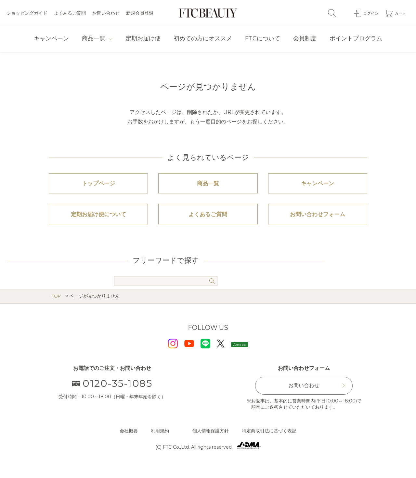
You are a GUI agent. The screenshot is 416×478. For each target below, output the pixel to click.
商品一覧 (93, 38)
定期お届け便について (98, 223)
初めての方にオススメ (203, 38)
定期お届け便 (143, 38)
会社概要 (129, 442)
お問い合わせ (106, 13)
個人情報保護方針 (210, 442)
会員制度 (305, 38)
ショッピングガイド (26, 13)
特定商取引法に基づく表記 (269, 442)
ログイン (367, 13)
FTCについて (262, 38)
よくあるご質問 (70, 13)
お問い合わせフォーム (317, 223)
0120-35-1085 (112, 394)
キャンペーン (51, 38)
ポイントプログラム (356, 38)
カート (399, 13)
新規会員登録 (139, 13)
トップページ (98, 186)
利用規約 (160, 442)
